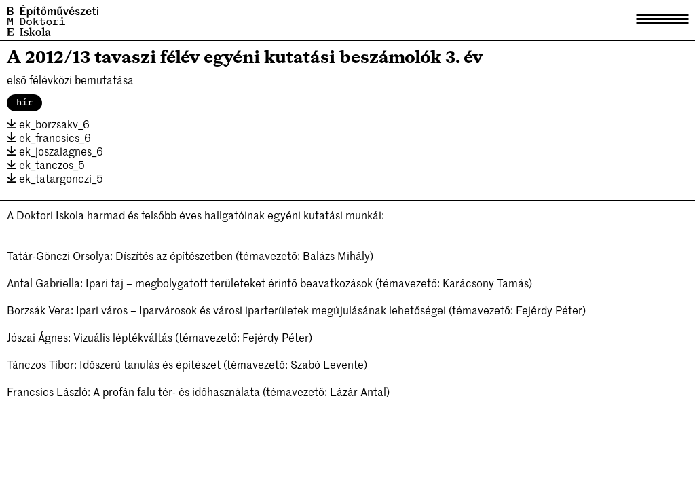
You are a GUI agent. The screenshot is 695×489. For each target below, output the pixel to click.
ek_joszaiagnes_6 (55, 150)
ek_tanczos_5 (46, 164)
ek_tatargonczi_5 (55, 177)
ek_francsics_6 (49, 137)
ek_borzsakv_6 (48, 123)
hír (24, 102)
